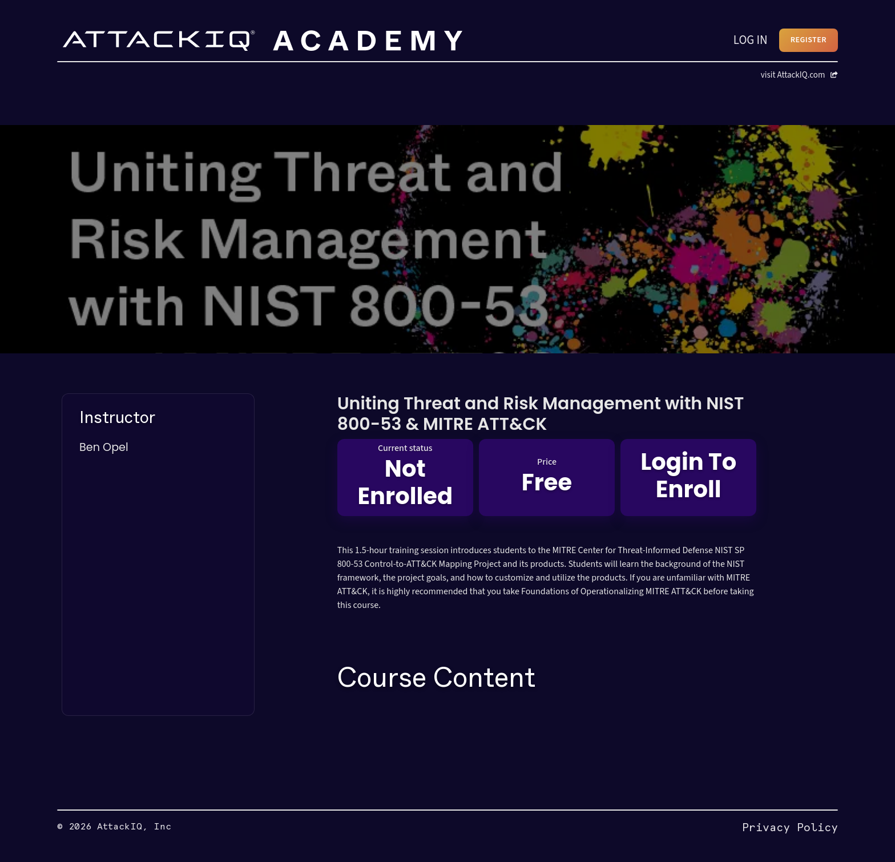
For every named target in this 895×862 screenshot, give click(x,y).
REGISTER (809, 40)
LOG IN (750, 40)
